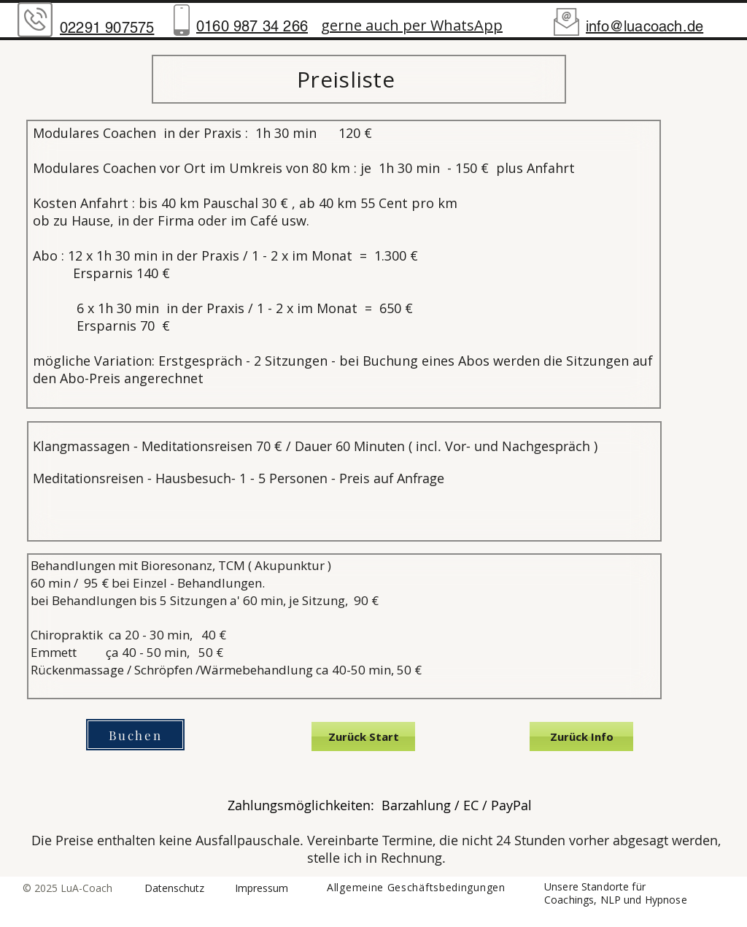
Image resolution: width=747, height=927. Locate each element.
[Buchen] (135, 734)
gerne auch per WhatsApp (412, 25)
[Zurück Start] (363, 736)
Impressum (261, 888)
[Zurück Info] (581, 736)
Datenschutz (174, 888)
